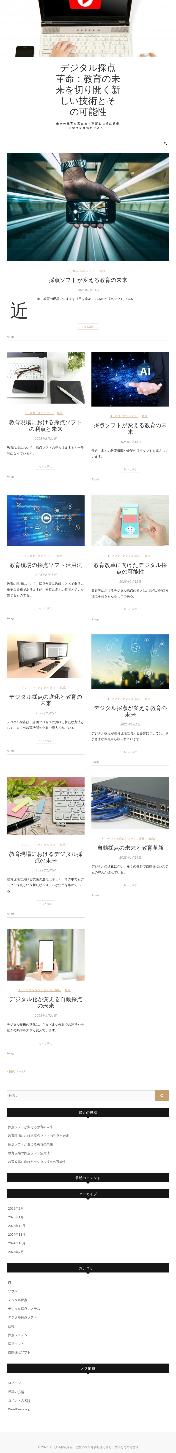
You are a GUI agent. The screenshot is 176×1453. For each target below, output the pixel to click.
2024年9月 (16, 1252)
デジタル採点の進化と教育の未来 (45, 700)
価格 (75, 270)
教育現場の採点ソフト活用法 (46, 564)
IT (69, 270)
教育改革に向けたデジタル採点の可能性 (130, 568)
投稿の (16, 1392)
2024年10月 (16, 1243)
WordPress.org (19, 1409)
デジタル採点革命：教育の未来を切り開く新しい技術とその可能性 (88, 89)
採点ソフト (87, 270)
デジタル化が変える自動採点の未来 (45, 1002)
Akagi (10, 336)
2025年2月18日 (130, 442)
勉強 (102, 270)
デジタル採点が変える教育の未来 (130, 711)
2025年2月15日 (46, 575)
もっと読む (88, 326)
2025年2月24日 (88, 290)
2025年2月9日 (46, 713)
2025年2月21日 (46, 438)
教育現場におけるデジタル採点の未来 (45, 857)
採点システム (17, 1335)
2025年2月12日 (130, 581)
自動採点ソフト (19, 1352)
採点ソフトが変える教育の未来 (88, 279)
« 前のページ (16, 1071)
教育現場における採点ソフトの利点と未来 (45, 425)
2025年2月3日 (46, 870)
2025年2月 (16, 1208)
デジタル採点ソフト (22, 1317)
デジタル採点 (131, 555)
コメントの (19, 1400)
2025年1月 (16, 1217)
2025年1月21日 (46, 1015)
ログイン (14, 1383)
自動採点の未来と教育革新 (130, 847)
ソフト (116, 555)
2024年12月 (16, 1226)
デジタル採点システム (122, 838)
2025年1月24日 (130, 857)
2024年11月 (16, 1234)
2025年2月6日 (130, 724)
